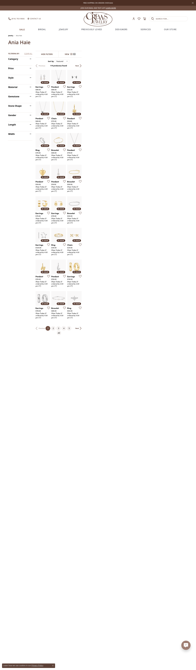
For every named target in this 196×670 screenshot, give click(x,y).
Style (11, 78)
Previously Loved (91, 29)
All (125, 576)
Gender (12, 115)
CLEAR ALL (28, 53)
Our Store (170, 29)
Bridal (42, 29)
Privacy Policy (37, 665)
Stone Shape (15, 106)
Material (12, 87)
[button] (133, 18)
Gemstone (13, 96)
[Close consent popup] (53, 665)
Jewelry (63, 29)
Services (146, 29)
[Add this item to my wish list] (83, 122)
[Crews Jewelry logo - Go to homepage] (98, 18)
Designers (121, 29)
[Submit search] (152, 18)
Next (183, 66)
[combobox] (172, 18)
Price (11, 68)
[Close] (192, 3)
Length (12, 125)
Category (13, 59)
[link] (98, 8)
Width (11, 134)
